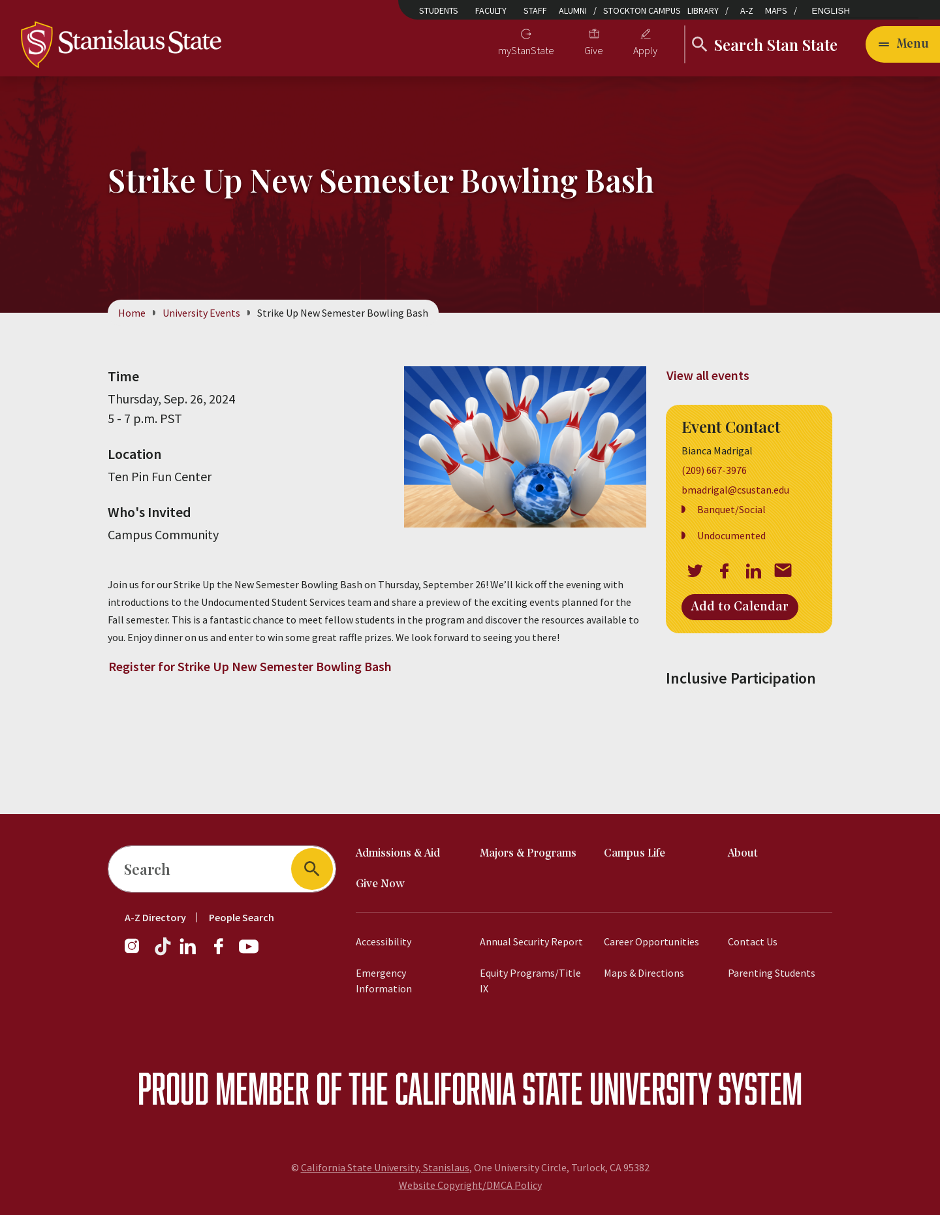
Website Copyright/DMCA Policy (470, 1184)
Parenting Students (771, 972)
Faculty (491, 10)
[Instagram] (137, 952)
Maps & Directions (644, 972)
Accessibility (383, 941)
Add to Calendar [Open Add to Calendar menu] (740, 607)
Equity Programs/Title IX (530, 980)
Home (132, 312)
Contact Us (752, 941)
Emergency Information (384, 980)
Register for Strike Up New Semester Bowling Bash (250, 666)
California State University (553, 1088)
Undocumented (731, 536)
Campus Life (634, 853)
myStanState (526, 50)
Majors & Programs (528, 853)
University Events (201, 312)
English (831, 11)
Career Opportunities (651, 941)
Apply (645, 50)
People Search (241, 917)
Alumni (573, 10)
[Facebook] (224, 952)
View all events (707, 375)
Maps (776, 10)
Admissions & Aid (398, 853)
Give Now (380, 884)
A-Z (746, 10)
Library (703, 10)
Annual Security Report (531, 941)
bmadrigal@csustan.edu (735, 490)
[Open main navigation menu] (903, 44)
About (743, 853)
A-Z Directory (155, 917)
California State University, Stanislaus (385, 1167)
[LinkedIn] (189, 952)
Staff (535, 10)
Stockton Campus (642, 10)
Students (438, 10)
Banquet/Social (731, 509)
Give (593, 50)
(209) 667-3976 (714, 470)
